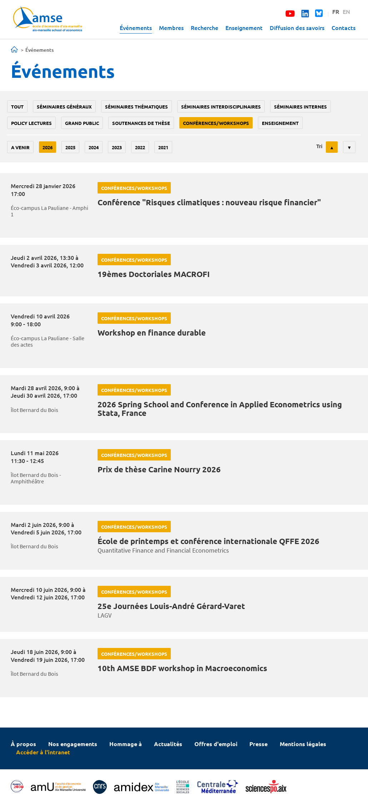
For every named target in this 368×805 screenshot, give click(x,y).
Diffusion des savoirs (297, 27)
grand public (82, 123)
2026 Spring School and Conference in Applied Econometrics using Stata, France (220, 408)
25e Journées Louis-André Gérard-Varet (171, 606)
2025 (70, 147)
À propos (23, 744)
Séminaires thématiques (136, 107)
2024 (94, 147)
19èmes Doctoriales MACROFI (154, 274)
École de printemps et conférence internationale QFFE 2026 (208, 541)
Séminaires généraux (64, 107)
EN (346, 11)
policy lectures (31, 123)
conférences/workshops (216, 123)
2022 (140, 147)
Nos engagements (72, 744)
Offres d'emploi (216, 744)
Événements (136, 27)
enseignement (280, 123)
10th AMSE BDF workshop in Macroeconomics (182, 668)
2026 (48, 147)
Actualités (168, 744)
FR (335, 11)
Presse (258, 744)
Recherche (204, 27)
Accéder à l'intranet (43, 752)
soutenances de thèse (141, 123)
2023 (117, 147)
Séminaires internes (300, 107)
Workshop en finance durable (152, 332)
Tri (319, 146)
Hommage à (125, 744)
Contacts (343, 27)
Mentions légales (303, 744)
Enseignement (244, 27)
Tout (17, 107)
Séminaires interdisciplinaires (221, 107)
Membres (171, 27)
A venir (20, 147)
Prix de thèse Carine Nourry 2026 (159, 469)
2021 (163, 147)
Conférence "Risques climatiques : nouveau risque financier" (209, 202)
